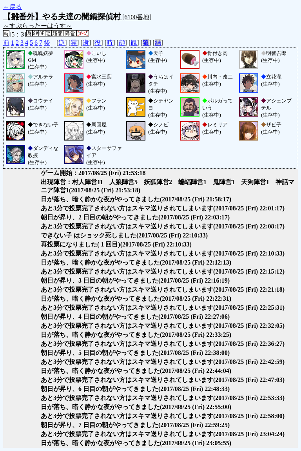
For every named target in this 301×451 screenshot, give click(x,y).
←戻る (12, 7)
